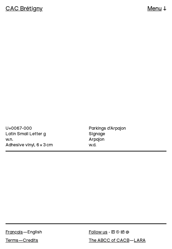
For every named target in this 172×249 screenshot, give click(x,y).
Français (14, 232)
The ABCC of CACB (109, 240)
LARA (140, 240)
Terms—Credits (22, 240)
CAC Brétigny (24, 8)
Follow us (98, 232)
